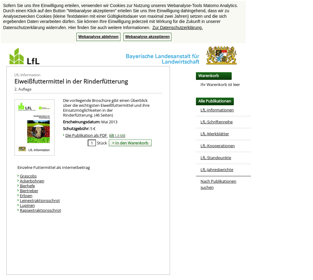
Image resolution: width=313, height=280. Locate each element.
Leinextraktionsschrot (40, 200)
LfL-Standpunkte (216, 157)
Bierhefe (27, 186)
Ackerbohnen (32, 181)
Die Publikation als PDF (95, 135)
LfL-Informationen (217, 110)
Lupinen (27, 205)
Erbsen (26, 195)
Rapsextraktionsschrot (40, 210)
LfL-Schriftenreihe (217, 122)
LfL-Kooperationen (218, 145)
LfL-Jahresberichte (217, 169)
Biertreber (29, 190)
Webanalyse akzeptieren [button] (147, 37)
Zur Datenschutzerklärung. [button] (178, 27)
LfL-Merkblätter (215, 133)
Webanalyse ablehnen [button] (98, 37)
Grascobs (28, 176)
